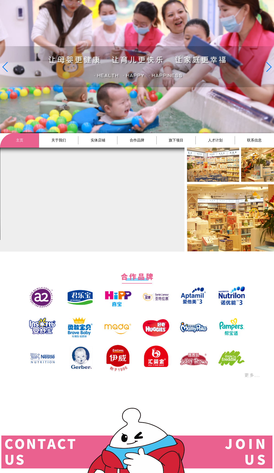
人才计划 (215, 140)
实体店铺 (98, 140)
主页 (19, 140)
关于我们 (58, 140)
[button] (5, 67)
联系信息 (254, 140)
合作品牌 (137, 140)
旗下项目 (176, 140)
